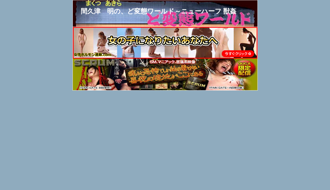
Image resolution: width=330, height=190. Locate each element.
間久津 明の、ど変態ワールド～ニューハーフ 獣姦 (159, 11)
